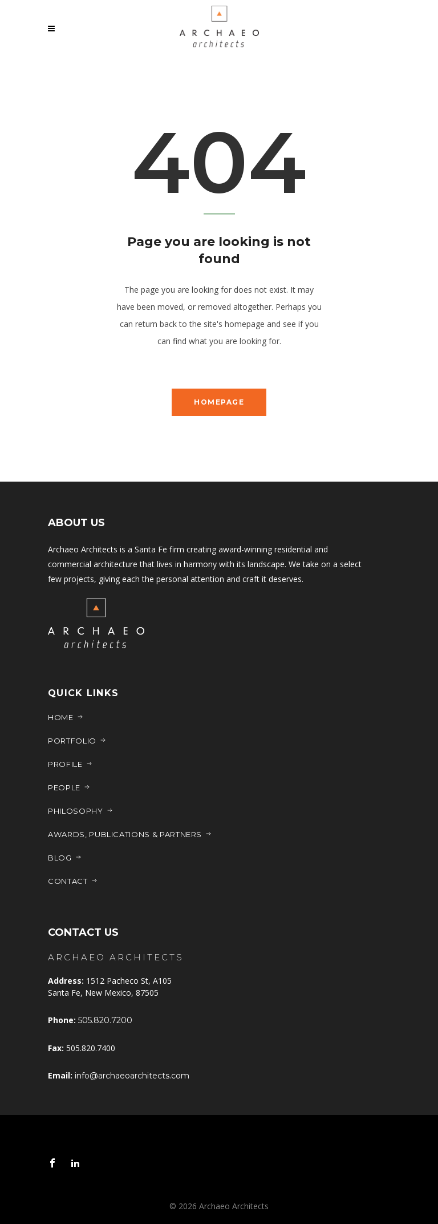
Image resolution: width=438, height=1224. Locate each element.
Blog (65, 857)
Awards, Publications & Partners (130, 834)
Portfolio (77, 740)
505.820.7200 (105, 1020)
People (69, 787)
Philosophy (80, 810)
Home (66, 717)
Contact (73, 881)
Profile (70, 764)
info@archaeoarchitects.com (132, 1076)
